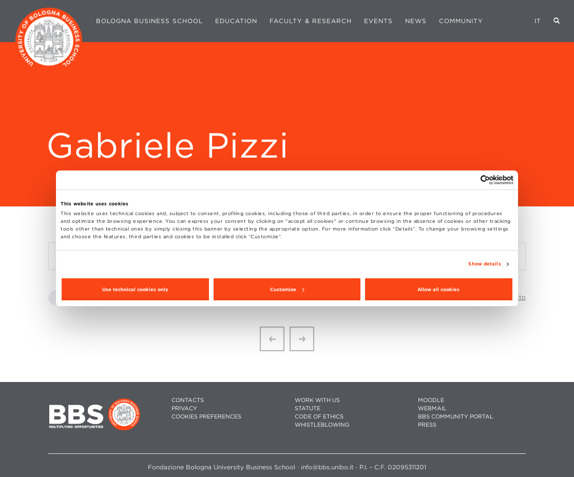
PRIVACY (184, 408)
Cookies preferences (206, 416)
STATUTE (307, 408)
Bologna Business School (149, 21)
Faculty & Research (311, 21)
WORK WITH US (317, 400)
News (416, 21)
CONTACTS (187, 400)
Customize (287, 289)
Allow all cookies (438, 289)
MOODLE (431, 400)
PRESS (427, 425)
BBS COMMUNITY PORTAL (455, 416)
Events (378, 21)
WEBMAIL (432, 408)
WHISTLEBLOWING (322, 425)
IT (537, 21)
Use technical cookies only (135, 289)
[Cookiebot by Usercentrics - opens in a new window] (468, 180)
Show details (484, 263)
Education (236, 21)
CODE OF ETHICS (319, 416)
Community (461, 21)
